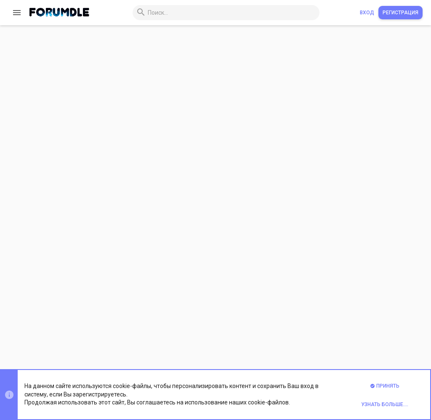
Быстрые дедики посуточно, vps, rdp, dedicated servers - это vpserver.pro (240, 243)
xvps (140, 167)
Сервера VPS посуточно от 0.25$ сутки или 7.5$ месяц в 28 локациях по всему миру (256, 133)
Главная (388, 344)
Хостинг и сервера (290, 112)
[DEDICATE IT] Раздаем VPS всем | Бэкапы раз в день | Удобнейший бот (239, 94)
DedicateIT (148, 112)
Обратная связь (184, 344)
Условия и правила (234, 344)
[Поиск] (214, 12)
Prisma (107, 344)
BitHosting (148, 222)
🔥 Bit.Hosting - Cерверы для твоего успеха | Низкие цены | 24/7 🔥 (233, 189)
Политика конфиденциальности (305, 344)
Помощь (362, 344)
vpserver (145, 277)
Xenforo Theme (135, 365)
